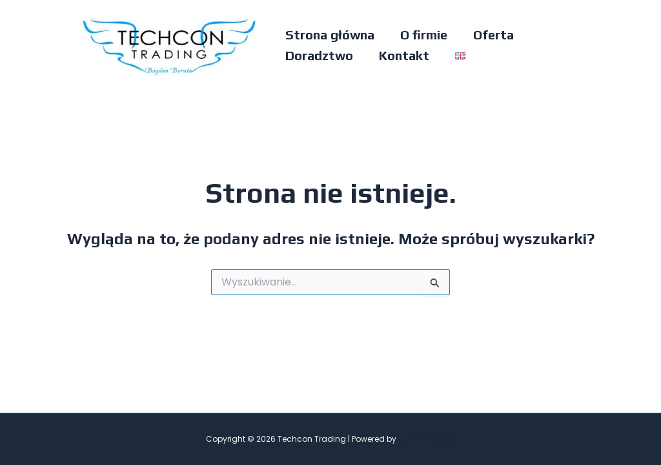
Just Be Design (427, 438)
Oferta (493, 34)
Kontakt (404, 55)
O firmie (423, 34)
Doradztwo (319, 55)
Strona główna (329, 34)
